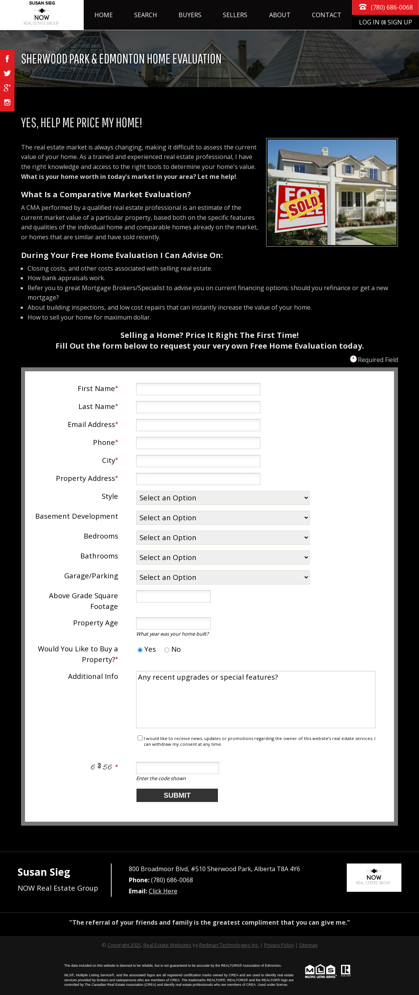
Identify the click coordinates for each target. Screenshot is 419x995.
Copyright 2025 (124, 944)
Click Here (163, 891)
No (172, 649)
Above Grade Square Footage (83, 601)
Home (103, 15)
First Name (96, 388)
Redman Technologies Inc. (229, 944)
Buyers (190, 15)
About (280, 15)
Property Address (85, 478)
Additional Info (93, 676)
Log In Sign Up (385, 22)
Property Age (95, 622)
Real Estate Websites (167, 944)
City (108, 460)
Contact (326, 15)
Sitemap (308, 944)
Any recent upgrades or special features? (255, 699)
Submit (177, 795)
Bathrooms (99, 555)
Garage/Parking (91, 575)
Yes (147, 649)
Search (145, 15)
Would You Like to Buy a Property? (78, 654)
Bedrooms (101, 536)
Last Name (96, 406)
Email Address (91, 424)
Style (110, 496)
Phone (104, 442)
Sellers (235, 15)
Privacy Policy (279, 944)
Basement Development (76, 516)
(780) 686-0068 (385, 6)
